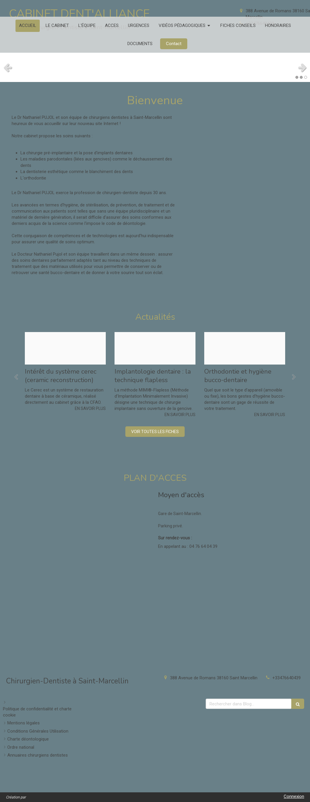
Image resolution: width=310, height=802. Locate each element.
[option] (65, 371)
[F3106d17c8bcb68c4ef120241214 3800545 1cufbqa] (65, 348)
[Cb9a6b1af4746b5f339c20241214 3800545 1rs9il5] (244, 348)
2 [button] (301, 77)
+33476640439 (286, 677)
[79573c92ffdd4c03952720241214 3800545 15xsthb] (155, 348)
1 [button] (296, 77)
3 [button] (305, 77)
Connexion (294, 796)
